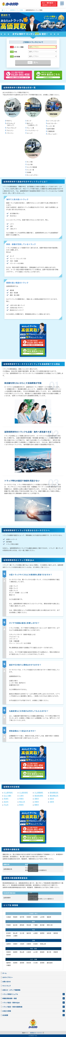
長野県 (42, 933)
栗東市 (36, 805)
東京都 (42, 925)
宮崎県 (42, 963)
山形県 (42, 917)
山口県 (35, 952)
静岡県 (56, 933)
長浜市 (6, 802)
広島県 (29, 952)
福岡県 (8, 963)
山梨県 (35, 933)
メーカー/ (19, 47)
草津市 (6, 799)
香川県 (49, 952)
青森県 (15, 917)
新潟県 (8, 933)
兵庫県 (29, 944)
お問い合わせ (6, 982)
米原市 (52, 802)
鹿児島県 (50, 963)
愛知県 (8, 936)
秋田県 (35, 917)
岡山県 (22, 952)
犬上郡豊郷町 (38, 792)
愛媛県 (56, 952)
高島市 (52, 799)
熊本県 (29, 963)
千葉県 (35, 925)
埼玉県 (29, 925)
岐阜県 (49, 933)
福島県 (49, 917)
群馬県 (22, 925)
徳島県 (42, 952)
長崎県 (22, 963)
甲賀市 (21, 799)
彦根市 (36, 802)
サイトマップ (6, 986)
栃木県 (15, 925)
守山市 (6, 805)
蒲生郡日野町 (38, 796)
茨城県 (8, 925)
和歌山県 (43, 944)
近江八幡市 (7, 796)
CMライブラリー (7, 977)
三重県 (15, 936)
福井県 (29, 933)
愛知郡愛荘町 (54, 792)
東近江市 (22, 802)
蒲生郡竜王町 (54, 796)
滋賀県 (8, 944)
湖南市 (36, 799)
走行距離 (17, 56)
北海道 (8, 917)
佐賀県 (15, 963)
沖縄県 (8, 965)
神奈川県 (50, 925)
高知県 (8, 954)
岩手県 (22, 917)
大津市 (21, 796)
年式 (15, 52)
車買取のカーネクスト (37, 1033)
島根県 (15, 952)
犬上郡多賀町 (23, 792)
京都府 (15, 944)
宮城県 (29, 917)
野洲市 (21, 805)
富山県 (15, 933)
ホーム (4, 973)
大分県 (35, 963)
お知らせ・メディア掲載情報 (11, 990)
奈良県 (35, 944)
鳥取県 (8, 952)
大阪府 (22, 944)
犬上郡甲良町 (8, 792)
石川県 (22, 933)
